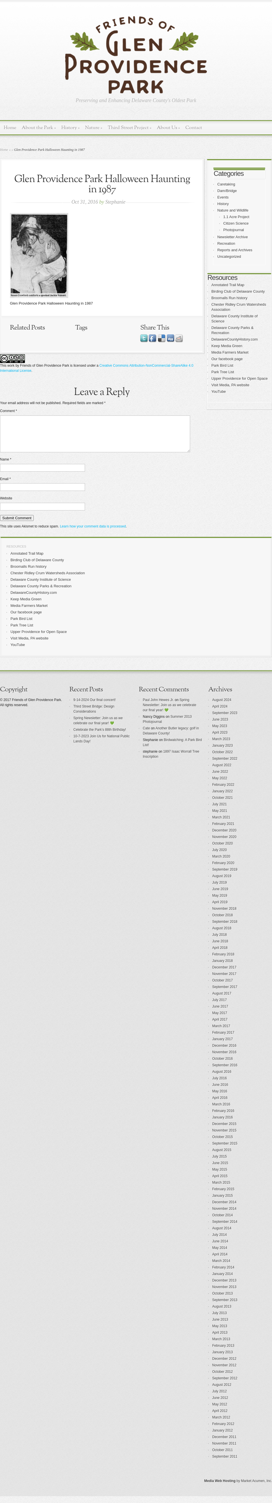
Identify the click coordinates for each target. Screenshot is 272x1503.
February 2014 (223, 1274)
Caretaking (226, 184)
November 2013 (224, 1294)
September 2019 (224, 876)
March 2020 (221, 863)
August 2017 (221, 1000)
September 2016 (224, 1072)
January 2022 (222, 798)
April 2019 (220, 909)
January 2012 (222, 1437)
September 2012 (224, 1385)
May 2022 (219, 785)
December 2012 (224, 1365)
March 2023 (221, 746)
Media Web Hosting (219, 1488)
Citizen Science (236, 223)
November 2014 (224, 1215)
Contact (193, 127)
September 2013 (224, 1307)
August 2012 (221, 1392)
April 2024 (220, 713)
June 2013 (220, 1326)
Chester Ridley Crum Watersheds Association (47, 580)
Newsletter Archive (232, 237)
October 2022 (222, 759)
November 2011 (224, 1450)
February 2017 (223, 1039)
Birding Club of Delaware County (238, 291)
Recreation (226, 243)
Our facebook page (227, 359)
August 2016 (221, 1078)
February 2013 (223, 1352)
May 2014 (219, 1255)
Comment (8, 411)
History (70, 127)
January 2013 (222, 1359)
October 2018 (222, 922)
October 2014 (222, 1222)
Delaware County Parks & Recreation (40, 593)
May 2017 (219, 1020)
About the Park (39, 127)
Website (6, 505)
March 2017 (221, 1033)
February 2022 (223, 791)
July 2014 (219, 1242)
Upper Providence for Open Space (239, 378)
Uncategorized (229, 256)
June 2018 (220, 948)
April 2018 (220, 955)
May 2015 (219, 1176)
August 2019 (221, 883)
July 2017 (219, 1007)
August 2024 (221, 707)
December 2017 (224, 974)
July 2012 (219, 1398)
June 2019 (220, 896)
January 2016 (222, 1124)
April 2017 (220, 1026)
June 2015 (220, 1170)
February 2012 (223, 1431)
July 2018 (219, 941)
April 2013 (220, 1339)
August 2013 (221, 1313)
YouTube (218, 391)
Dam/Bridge (227, 191)
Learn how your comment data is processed (93, 533)
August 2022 (221, 772)
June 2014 (220, 1248)
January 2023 (222, 752)
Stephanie (115, 202)
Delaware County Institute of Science (40, 586)
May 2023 (219, 733)
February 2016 (223, 1118)
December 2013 (224, 1287)
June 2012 (220, 1405)
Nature (93, 127)
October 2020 (222, 850)
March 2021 (221, 824)
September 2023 (224, 720)
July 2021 (219, 811)
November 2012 (224, 1372)
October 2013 (222, 1300)
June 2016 (220, 1092)
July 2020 (219, 857)
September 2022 (224, 765)
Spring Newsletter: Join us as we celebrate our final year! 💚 (169, 712)
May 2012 (219, 1411)
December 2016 (224, 1052)
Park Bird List (222, 365)
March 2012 (221, 1424)
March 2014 (221, 1268)
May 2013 (219, 1333)
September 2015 (224, 1150)
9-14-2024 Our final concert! (94, 707)
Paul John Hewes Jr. (158, 707)
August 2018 (221, 935)
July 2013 (219, 1320)
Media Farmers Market (229, 352)
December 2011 (224, 1444)
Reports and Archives (234, 250)
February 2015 (223, 1196)
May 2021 (219, 818)
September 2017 (224, 994)
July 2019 (219, 889)
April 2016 (220, 1105)
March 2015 (221, 1189)
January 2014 (222, 1281)
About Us (168, 127)
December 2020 (224, 837)
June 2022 (220, 778)
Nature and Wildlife (232, 210)
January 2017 (222, 1046)
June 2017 (220, 1013)
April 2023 (220, 739)
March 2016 (221, 1111)
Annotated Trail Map (227, 285)
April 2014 (220, 1261)
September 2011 (224, 1463)
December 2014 (224, 1209)
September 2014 (224, 1228)
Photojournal (233, 230)
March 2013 (221, 1346)
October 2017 (222, 987)
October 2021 (222, 805)
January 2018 (222, 968)
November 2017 (224, 981)
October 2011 (222, 1457)
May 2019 (219, 902)
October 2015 (222, 1144)
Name (5, 466)
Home (10, 127)
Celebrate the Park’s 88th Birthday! (99, 736)
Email (5, 486)
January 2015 (222, 1202)
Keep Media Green (226, 346)
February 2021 (223, 831)
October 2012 (222, 1378)
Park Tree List (222, 372)
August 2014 (221, 1235)
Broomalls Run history (229, 298)
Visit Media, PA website (230, 385)
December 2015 (224, 1131)
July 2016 (219, 1085)
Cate (146, 735)
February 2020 (223, 870)
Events (223, 197)
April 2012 (220, 1418)
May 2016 (219, 1098)
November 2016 (224, 1059)
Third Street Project (130, 127)
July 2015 (219, 1163)
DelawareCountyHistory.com (234, 339)
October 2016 (222, 1065)
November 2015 (224, 1137)
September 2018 (224, 928)
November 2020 (224, 844)
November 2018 (224, 915)
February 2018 (223, 961)
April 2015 (220, 1183)
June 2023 (220, 726)
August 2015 (221, 1157)
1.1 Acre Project (236, 217)
